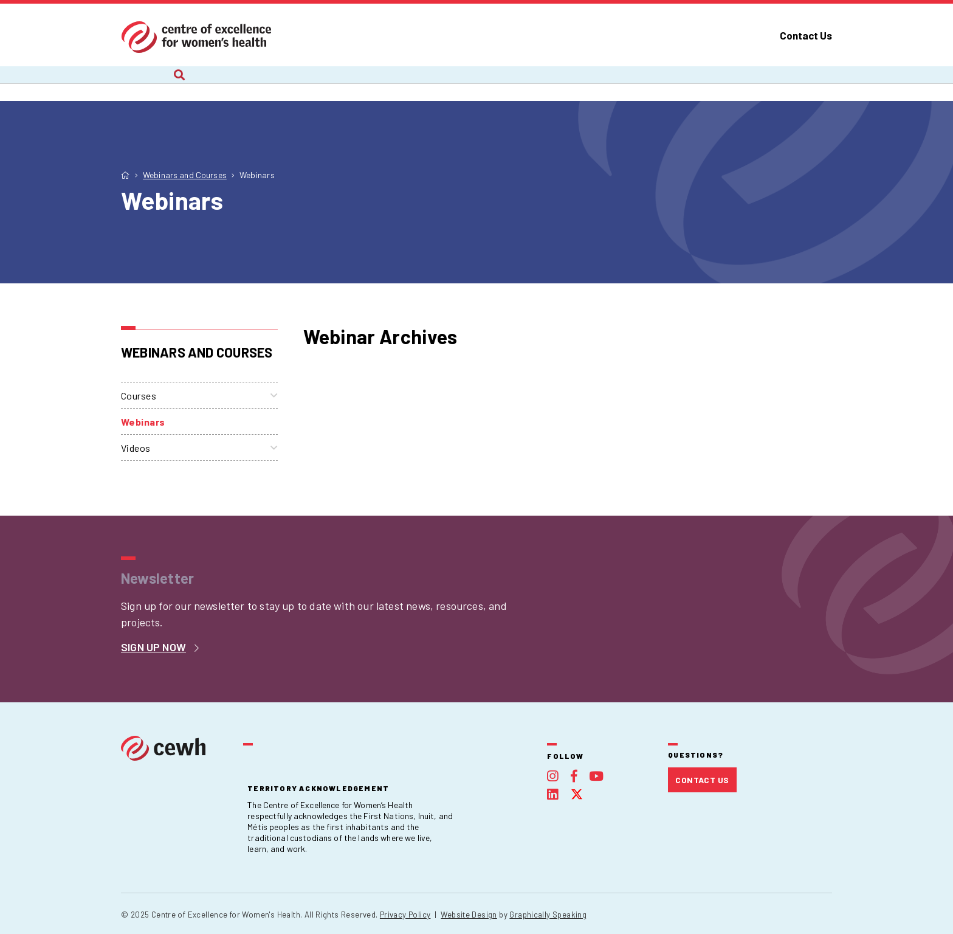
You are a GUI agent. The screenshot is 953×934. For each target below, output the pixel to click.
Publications (636, 83)
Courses (138, 395)
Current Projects (252, 83)
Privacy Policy (405, 914)
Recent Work (372, 83)
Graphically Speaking (548, 914)
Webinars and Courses (504, 83)
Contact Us (806, 35)
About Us (142, 83)
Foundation (741, 83)
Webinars (143, 421)
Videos (136, 448)
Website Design (469, 914)
